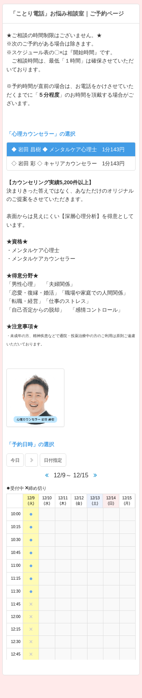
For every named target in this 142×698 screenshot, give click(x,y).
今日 (15, 460)
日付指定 (53, 460)
